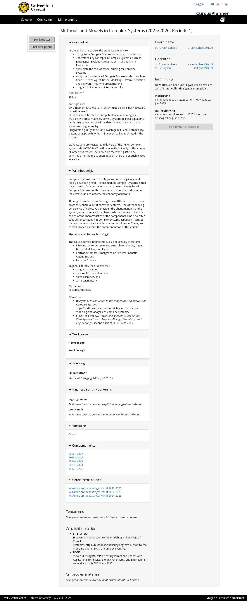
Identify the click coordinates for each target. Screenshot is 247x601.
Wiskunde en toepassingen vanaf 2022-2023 (95, 492)
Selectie (26, 20)
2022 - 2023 (76, 468)
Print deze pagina (42, 47)
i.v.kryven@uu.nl (203, 68)
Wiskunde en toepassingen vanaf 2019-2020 (95, 488)
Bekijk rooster (41, 39)
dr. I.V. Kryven (163, 68)
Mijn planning (67, 20)
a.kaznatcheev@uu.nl (200, 47)
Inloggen (198, 4)
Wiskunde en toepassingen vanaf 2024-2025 (95, 495)
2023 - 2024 (76, 465)
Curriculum (45, 20)
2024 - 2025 (76, 461)
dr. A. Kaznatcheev (166, 47)
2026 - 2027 (76, 453)
